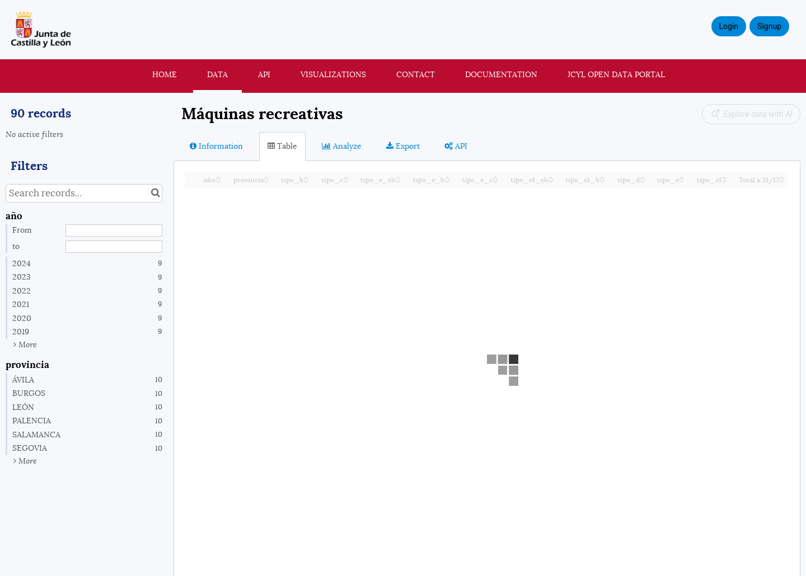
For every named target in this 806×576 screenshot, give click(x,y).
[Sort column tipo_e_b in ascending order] (447, 177)
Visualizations (333, 74)
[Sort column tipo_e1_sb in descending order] (551, 180)
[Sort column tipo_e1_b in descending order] (602, 180)
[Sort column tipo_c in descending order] (346, 180)
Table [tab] (282, 146)
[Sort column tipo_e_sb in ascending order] (398, 177)
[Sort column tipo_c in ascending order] (346, 177)
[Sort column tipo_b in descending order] (306, 180)
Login (729, 26)
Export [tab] (403, 146)
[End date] (113, 246)
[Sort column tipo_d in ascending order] (642, 177)
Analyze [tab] (342, 146)
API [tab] (455, 146)
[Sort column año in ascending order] (218, 177)
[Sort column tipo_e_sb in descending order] (398, 180)
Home (164, 74)
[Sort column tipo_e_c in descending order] (495, 180)
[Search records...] (84, 193)
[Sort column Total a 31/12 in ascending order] (782, 177)
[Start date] (113, 230)
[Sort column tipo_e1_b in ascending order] (602, 177)
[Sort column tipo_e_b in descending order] (447, 180)
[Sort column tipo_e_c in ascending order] (495, 177)
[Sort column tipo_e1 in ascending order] (724, 177)
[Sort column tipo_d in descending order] (642, 180)
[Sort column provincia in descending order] (266, 180)
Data (217, 74)
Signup (769, 26)
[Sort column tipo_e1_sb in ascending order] (551, 177)
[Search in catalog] (155, 193)
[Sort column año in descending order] (218, 180)
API (264, 74)
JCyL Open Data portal (616, 74)
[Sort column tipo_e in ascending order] (682, 177)
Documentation (501, 74)
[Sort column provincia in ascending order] (266, 177)
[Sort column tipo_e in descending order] (682, 180)
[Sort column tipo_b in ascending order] (306, 177)
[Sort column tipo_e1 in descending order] (724, 180)
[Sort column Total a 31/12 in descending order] (782, 180)
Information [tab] (216, 146)
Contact (415, 74)
